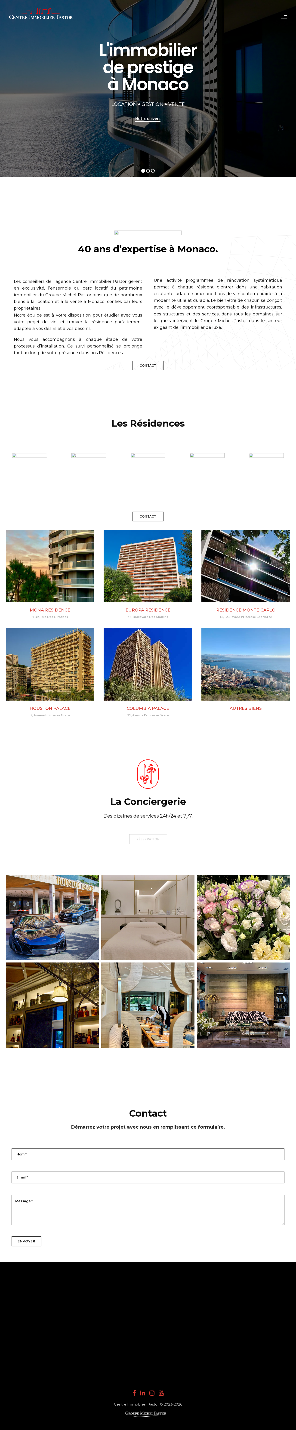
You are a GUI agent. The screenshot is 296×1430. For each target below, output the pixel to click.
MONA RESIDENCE (50, 610)
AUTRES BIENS (246, 708)
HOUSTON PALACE (50, 708)
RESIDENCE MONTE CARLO (245, 610)
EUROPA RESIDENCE (148, 610)
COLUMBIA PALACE (148, 708)
